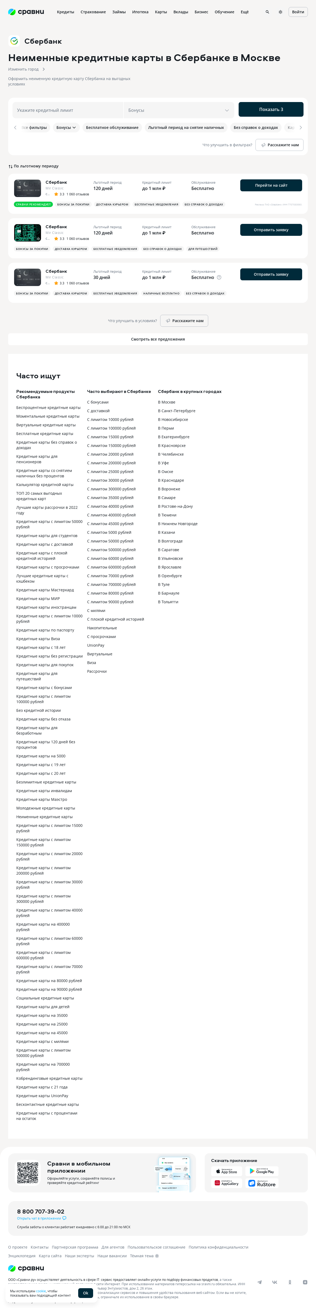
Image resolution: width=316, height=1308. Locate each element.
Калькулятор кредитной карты (45, 480)
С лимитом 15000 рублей (110, 432)
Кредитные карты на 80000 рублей (49, 976)
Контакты (40, 1243)
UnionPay (95, 641)
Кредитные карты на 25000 (42, 1020)
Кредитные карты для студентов (46, 531)
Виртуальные (99, 649)
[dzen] (305, 1278)
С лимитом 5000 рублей (109, 528)
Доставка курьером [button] (112, 200)
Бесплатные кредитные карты (44, 429)
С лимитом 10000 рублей (110, 415)
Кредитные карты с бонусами (44, 683)
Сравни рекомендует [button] (33, 200)
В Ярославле (169, 563)
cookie (41, 1291)
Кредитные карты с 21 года (42, 1082)
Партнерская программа (75, 1243)
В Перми (166, 424)
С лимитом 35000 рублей (110, 493)
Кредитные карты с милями (42, 1037)
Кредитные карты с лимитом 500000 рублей (43, 1048)
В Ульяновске (170, 554)
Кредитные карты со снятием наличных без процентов (44, 469)
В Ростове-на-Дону (175, 502)
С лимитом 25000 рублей (110, 467)
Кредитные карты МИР (38, 594)
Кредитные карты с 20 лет (41, 769)
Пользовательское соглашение (156, 1243)
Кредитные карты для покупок (45, 660)
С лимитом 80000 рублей (110, 589)
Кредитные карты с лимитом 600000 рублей (43, 951)
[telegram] (259, 1278)
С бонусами (98, 398)
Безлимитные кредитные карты (46, 777)
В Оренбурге (170, 571)
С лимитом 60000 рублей (110, 554)
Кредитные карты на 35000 (42, 1011)
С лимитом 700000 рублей (111, 580)
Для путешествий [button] (203, 245)
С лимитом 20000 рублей (110, 450)
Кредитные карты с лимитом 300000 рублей (43, 894)
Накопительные (102, 623)
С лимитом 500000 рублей (111, 545)
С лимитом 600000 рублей (111, 563)
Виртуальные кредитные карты (46, 420)
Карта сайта (50, 1251)
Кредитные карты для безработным (37, 726)
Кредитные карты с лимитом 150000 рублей (43, 838)
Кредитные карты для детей (42, 1002)
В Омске (165, 467)
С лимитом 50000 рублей (110, 536)
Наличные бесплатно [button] (161, 289)
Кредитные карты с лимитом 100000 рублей (43, 695)
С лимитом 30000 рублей (110, 476)
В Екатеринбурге (173, 432)
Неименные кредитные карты (44, 812)
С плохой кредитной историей (115, 615)
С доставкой (98, 406)
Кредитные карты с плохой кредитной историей (41, 551)
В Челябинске (171, 450)
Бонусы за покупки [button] (73, 200)
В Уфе (163, 458)
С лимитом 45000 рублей (110, 519)
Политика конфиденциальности (218, 1243)
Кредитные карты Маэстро (41, 795)
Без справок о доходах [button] (204, 200)
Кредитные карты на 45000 (42, 1028)
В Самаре (167, 493)
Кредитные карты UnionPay (42, 1091)
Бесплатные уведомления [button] (156, 200)
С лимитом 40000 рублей (110, 502)
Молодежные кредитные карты (45, 804)
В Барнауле (168, 589)
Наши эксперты (79, 1251)
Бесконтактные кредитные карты (47, 1100)
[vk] (274, 1278)
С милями (96, 606)
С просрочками (101, 632)
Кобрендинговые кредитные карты (49, 1074)
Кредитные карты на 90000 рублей (49, 985)
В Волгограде (170, 536)
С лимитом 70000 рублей (110, 571)
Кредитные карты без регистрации (49, 652)
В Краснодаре (171, 476)
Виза (91, 658)
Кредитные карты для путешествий (37, 672)
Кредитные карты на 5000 (40, 751)
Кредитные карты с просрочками (47, 563)
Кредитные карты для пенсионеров (37, 455)
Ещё (245, 11)
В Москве (166, 398)
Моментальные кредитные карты (48, 412)
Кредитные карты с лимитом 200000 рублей (43, 866)
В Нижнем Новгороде (178, 519)
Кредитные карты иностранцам (46, 603)
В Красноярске (172, 441)
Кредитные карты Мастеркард (45, 585)
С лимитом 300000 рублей (111, 484)
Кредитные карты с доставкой (44, 540)
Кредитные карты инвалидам (44, 786)
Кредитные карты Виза (38, 634)
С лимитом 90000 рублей (110, 597)
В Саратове (168, 545)
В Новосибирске (173, 415)
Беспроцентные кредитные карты (48, 403)
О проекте (17, 1243)
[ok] (290, 1278)
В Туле (164, 580)
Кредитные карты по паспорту (45, 625)
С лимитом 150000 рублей (111, 441)
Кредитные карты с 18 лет (41, 643)
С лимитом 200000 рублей (111, 458)
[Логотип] (26, 1264)
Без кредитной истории (38, 706)
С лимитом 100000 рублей (111, 424)
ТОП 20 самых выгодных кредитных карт (39, 492)
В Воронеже (169, 484)
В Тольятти (168, 597)
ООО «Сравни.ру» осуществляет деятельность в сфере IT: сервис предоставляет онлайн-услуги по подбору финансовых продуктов (113, 1275)
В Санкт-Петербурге (176, 406)
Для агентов (113, 1243)
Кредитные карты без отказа (43, 715)
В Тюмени (167, 510)
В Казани (166, 528)
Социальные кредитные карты (45, 993)
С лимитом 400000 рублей (111, 510)
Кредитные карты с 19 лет (41, 760)
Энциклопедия (22, 1251)
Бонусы (66, 127)
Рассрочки (97, 667)
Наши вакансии (112, 1251)
